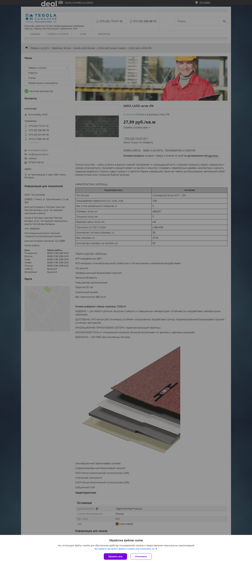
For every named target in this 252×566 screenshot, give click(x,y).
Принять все (115, 556)
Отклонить (141, 556)
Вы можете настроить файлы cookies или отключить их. (124, 548)
